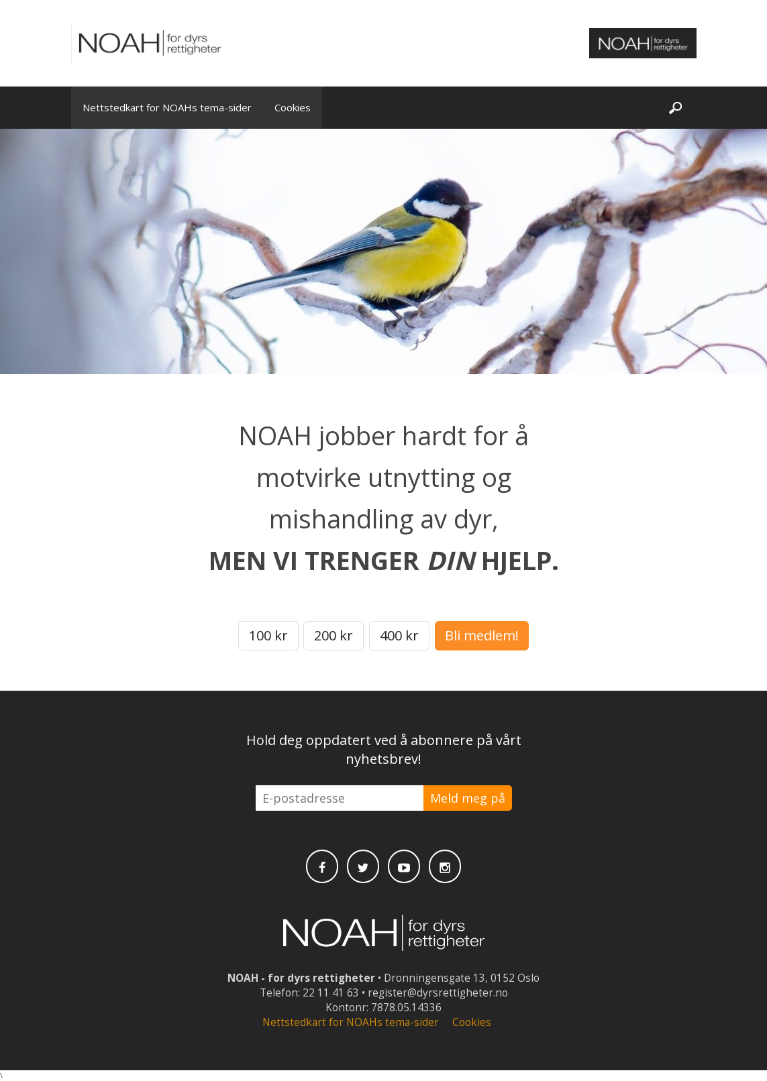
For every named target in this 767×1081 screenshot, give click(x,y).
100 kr (268, 635)
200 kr (333, 635)
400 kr (399, 635)
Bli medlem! (482, 635)
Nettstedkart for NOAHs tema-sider (167, 107)
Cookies (292, 107)
